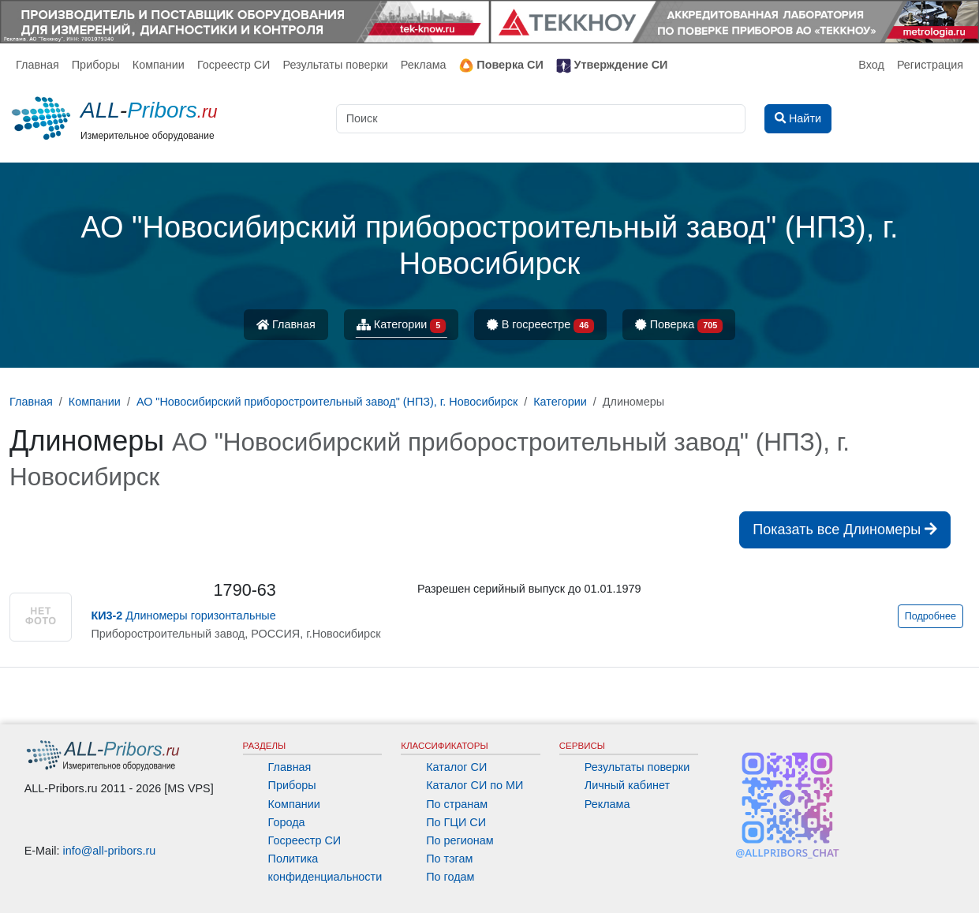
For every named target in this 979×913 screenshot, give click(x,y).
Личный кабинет (627, 785)
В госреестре (540, 325)
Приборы (96, 64)
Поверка (679, 325)
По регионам (460, 840)
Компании (159, 64)
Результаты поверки (334, 64)
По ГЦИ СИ (456, 822)
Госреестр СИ (234, 64)
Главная (37, 64)
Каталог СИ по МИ (474, 785)
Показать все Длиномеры (845, 529)
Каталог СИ (456, 767)
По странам (457, 804)
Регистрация (930, 64)
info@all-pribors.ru (109, 850)
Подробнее (930, 616)
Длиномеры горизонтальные (183, 615)
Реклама (424, 64)
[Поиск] (540, 118)
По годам (450, 876)
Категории (402, 325)
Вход (871, 64)
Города (286, 822)
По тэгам (449, 858)
